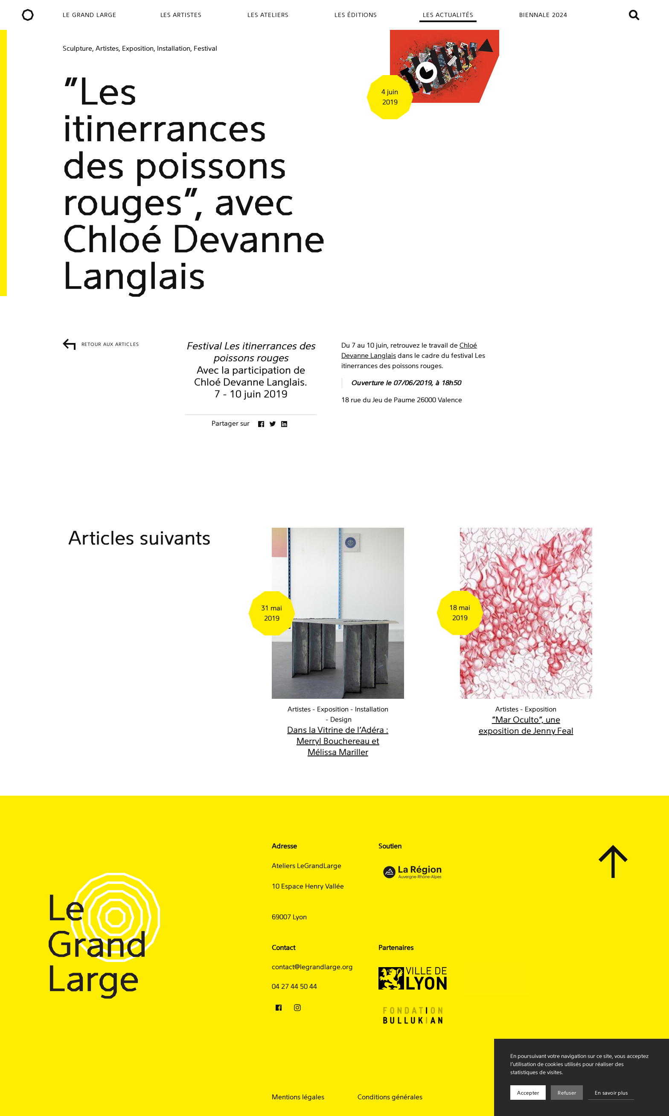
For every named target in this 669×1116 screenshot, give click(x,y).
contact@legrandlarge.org (312, 967)
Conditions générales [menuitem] (390, 1097)
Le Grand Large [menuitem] (89, 15)
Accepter (528, 1093)
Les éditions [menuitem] (355, 15)
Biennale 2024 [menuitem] (543, 15)
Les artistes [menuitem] (181, 15)
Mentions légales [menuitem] (298, 1097)
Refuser (567, 1093)
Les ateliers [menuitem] (267, 15)
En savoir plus (611, 1093)
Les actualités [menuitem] (448, 15)
